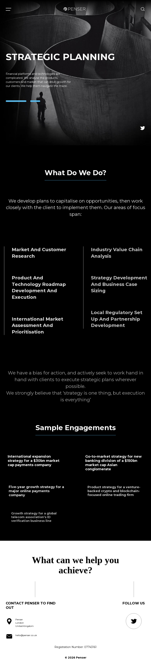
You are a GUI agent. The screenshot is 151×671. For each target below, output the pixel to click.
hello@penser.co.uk (26, 635)
